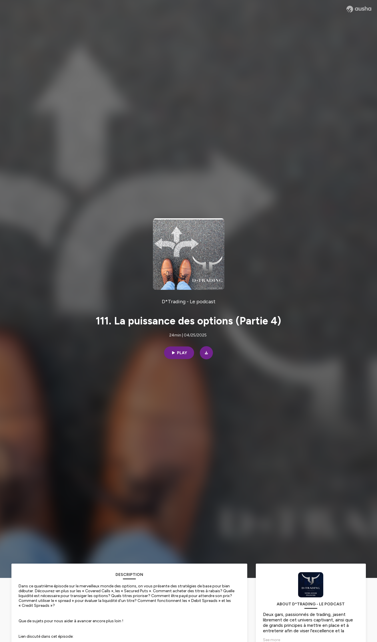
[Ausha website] (358, 9)
